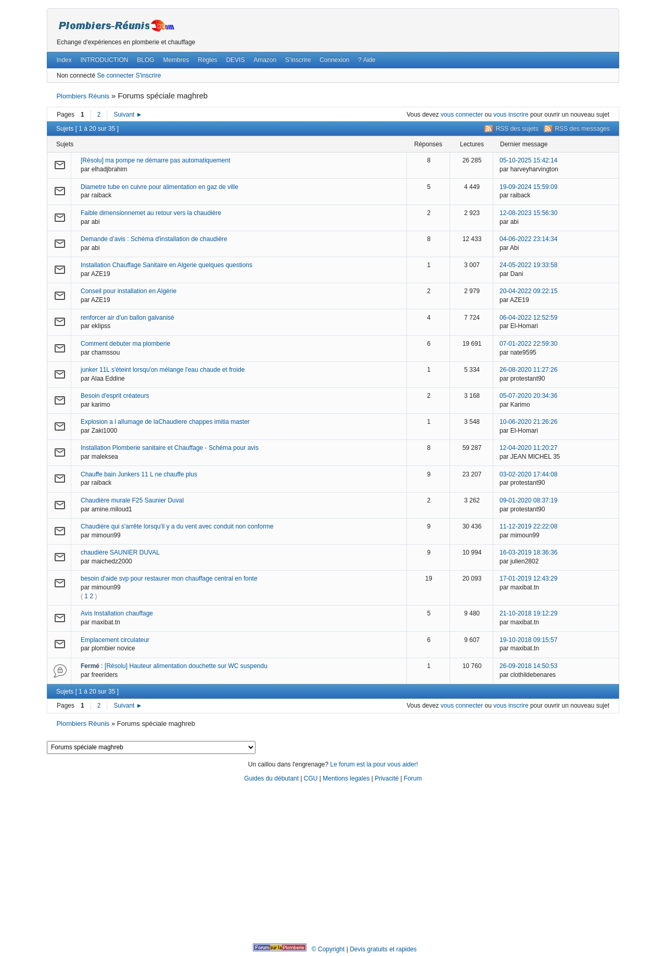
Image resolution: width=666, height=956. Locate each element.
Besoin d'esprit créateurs (115, 395)
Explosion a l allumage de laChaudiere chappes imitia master (165, 421)
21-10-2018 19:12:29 (528, 613)
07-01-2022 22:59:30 (528, 343)
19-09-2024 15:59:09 (528, 187)
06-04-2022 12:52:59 (528, 317)
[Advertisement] (333, 863)
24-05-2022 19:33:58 (528, 265)
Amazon (264, 60)
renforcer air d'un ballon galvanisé (127, 317)
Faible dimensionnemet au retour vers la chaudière (151, 213)
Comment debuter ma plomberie (125, 343)
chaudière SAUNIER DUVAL (120, 552)
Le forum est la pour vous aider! (374, 764)
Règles (207, 60)
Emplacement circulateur (115, 640)
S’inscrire (298, 60)
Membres (176, 60)
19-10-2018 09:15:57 (528, 640)
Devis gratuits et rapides (383, 949)
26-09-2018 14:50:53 (528, 666)
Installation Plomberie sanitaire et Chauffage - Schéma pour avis (170, 447)
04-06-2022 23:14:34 (528, 239)
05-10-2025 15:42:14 (528, 160)
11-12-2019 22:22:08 (528, 526)
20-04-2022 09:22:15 (528, 291)
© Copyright (328, 949)
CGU (311, 778)
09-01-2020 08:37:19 (528, 500)
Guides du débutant (271, 778)
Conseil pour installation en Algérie (128, 291)
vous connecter (462, 114)
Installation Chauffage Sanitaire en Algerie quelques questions (166, 265)
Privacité (387, 778)
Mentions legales (346, 778)
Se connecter (115, 75)
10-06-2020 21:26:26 (528, 421)
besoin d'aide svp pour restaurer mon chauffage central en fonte (169, 578)
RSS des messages (582, 128)
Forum (413, 778)
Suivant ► (127, 114)
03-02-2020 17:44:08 (528, 474)
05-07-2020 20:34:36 (528, 395)
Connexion (334, 60)
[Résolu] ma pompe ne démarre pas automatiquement (155, 160)
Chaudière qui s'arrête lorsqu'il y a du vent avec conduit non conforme (177, 526)
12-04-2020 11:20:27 (528, 447)
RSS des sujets (517, 128)
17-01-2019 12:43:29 (528, 578)
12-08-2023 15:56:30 (528, 213)
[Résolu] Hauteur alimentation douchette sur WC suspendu (186, 666)
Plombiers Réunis (82, 96)
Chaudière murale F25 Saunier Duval (132, 500)
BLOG (145, 60)
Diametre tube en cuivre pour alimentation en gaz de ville (159, 187)
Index (63, 60)
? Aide (366, 60)
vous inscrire (510, 114)
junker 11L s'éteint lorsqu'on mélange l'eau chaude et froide (163, 369)
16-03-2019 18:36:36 (528, 552)
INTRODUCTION (105, 60)
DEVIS (235, 60)
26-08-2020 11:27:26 (528, 369)
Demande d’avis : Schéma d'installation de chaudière (154, 239)
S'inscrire (148, 75)
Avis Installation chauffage (117, 613)
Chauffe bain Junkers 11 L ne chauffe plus (139, 474)
